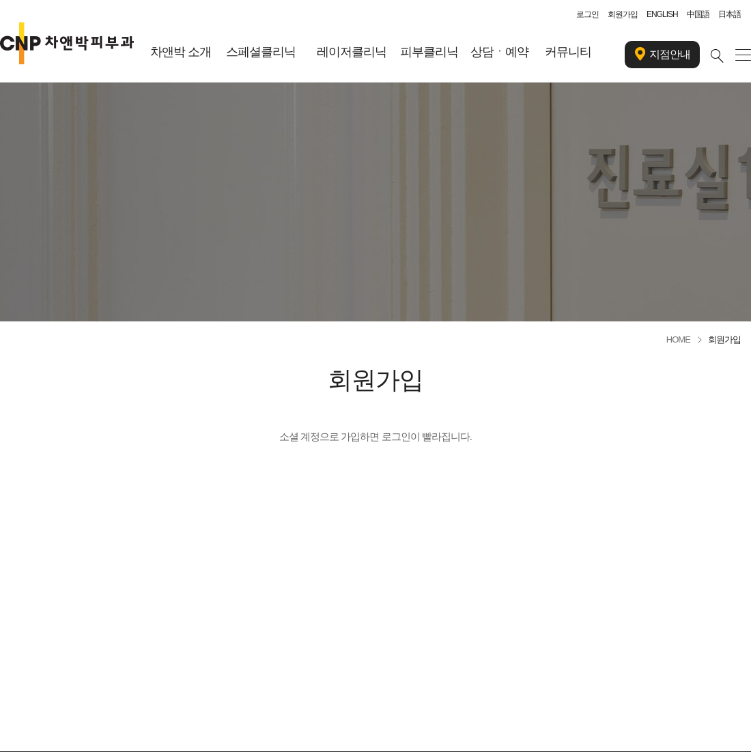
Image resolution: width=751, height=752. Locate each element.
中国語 (698, 14)
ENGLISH (662, 14)
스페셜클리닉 (261, 52)
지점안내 (662, 54)
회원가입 (623, 14)
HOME (678, 339)
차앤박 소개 (180, 52)
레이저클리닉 (351, 52)
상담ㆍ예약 (499, 52)
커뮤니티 (568, 52)
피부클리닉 (429, 52)
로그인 (587, 14)
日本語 (729, 14)
